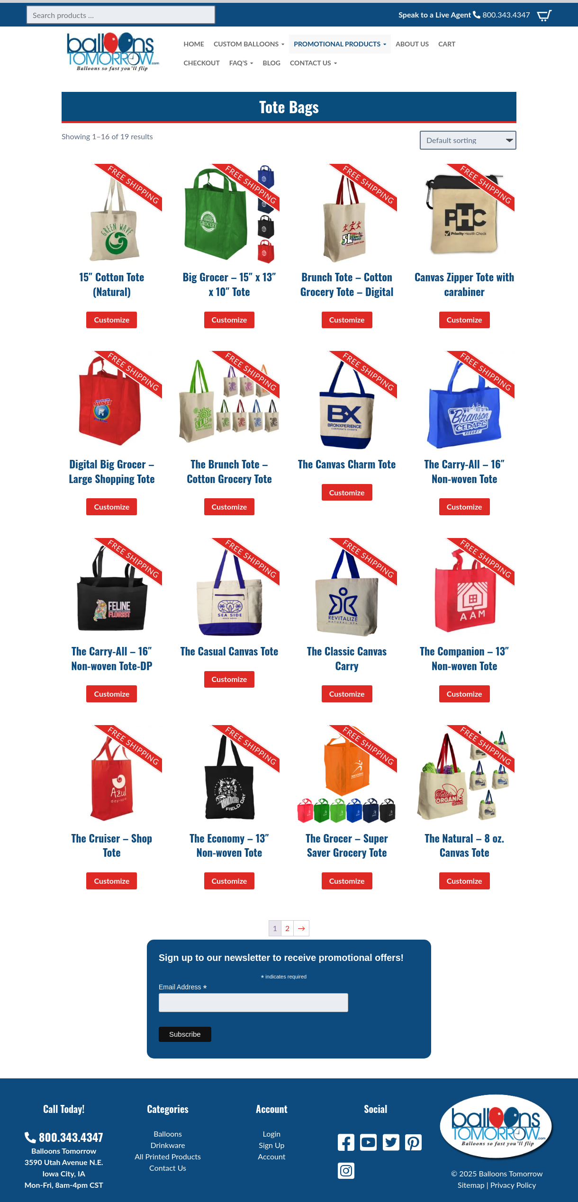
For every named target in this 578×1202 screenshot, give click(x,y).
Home (194, 44)
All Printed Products (168, 1156)
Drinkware (168, 1144)
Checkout (202, 63)
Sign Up (271, 1144)
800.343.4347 (501, 14)
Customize (111, 319)
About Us (412, 44)
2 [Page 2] (287, 928)
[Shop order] (468, 140)
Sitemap (471, 1184)
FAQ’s (241, 63)
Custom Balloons (249, 44)
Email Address (183, 987)
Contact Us (313, 63)
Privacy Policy (513, 1184)
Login (272, 1133)
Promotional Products (340, 44)
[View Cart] (544, 14)
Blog (271, 63)
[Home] (113, 68)
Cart (446, 44)
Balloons (168, 1133)
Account (271, 1156)
